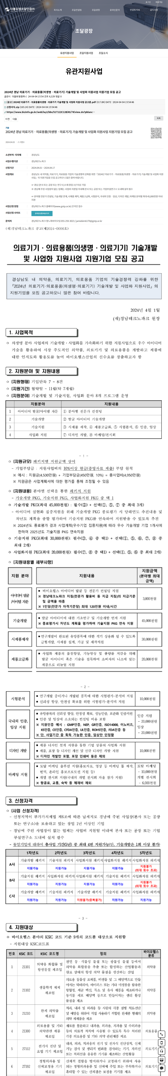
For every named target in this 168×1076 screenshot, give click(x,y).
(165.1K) (16, 107)
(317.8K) (54, 102)
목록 (158, 118)
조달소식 (103, 53)
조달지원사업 (86, 53)
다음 (15, 119)
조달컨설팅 (77, 9)
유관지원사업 (67, 53)
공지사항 (154, 9)
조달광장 (96, 9)
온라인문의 (115, 9)
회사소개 (58, 9)
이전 (7, 119)
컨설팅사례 (135, 9)
